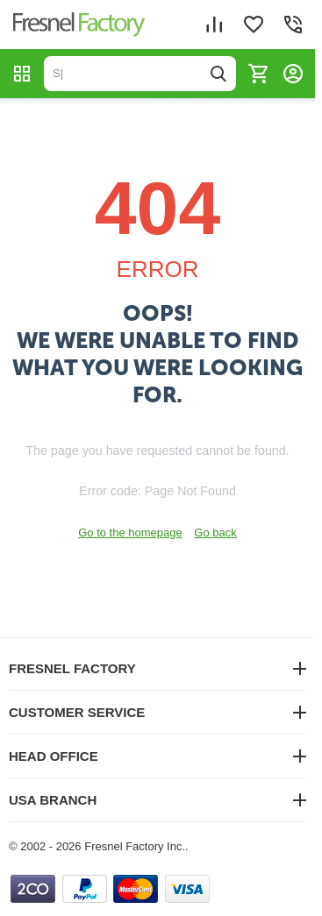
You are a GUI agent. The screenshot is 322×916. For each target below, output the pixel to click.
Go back (215, 532)
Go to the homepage (130, 532)
